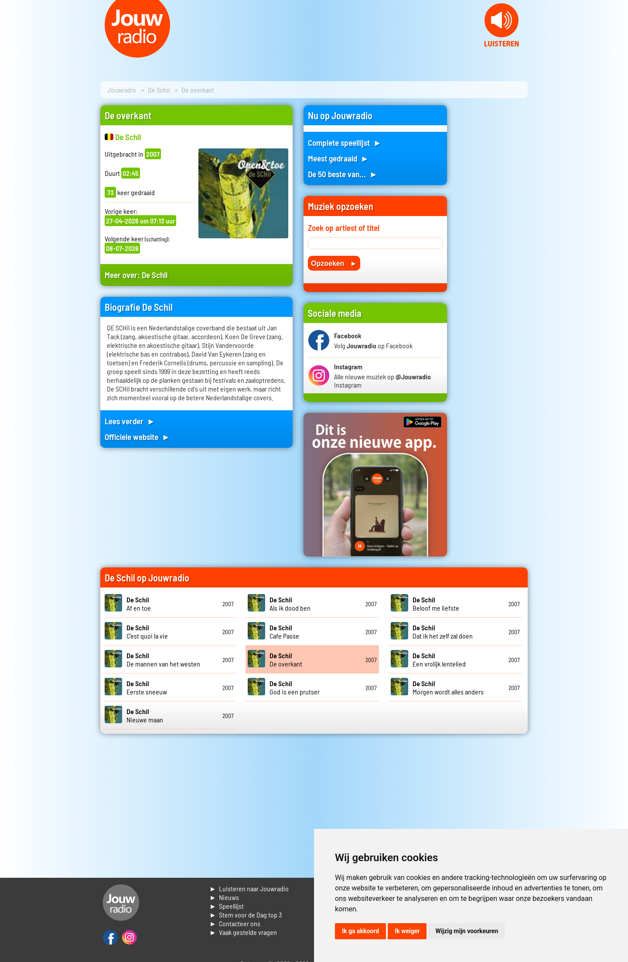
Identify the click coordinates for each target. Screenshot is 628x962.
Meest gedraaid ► (338, 158)
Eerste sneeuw (146, 687)
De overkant (286, 659)
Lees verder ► (130, 421)
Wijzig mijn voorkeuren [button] (466, 931)
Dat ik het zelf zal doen (443, 631)
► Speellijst (226, 906)
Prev (11, 52)
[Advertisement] (493, 236)
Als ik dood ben (290, 603)
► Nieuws (224, 897)
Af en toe (138, 603)
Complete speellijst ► (345, 142)
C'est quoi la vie (147, 631)
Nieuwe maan (144, 715)
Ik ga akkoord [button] (360, 931)
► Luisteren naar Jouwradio (249, 888)
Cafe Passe (284, 631)
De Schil (159, 90)
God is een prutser (295, 687)
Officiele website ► (137, 437)
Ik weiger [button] (407, 931)
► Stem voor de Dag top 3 (245, 914)
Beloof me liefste (436, 603)
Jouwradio (121, 90)
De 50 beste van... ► (343, 174)
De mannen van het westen (163, 659)
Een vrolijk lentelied (439, 659)
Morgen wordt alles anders (448, 687)
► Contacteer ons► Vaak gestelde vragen (243, 927)
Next (617, 52)
